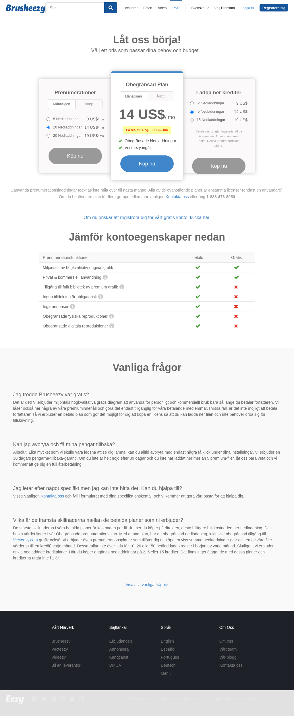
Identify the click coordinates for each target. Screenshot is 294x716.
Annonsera (119, 649)
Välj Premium (224, 8)
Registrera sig (273, 8)
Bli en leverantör (65, 665)
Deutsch (168, 665)
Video (162, 8)
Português (170, 657)
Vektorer (131, 8)
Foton (147, 8)
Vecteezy (59, 649)
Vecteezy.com (25, 540)
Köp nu (147, 164)
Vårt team (228, 649)
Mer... (166, 673)
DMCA (115, 665)
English (167, 641)
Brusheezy (60, 641)
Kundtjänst (118, 657)
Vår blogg (228, 657)
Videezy (58, 657)
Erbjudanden (120, 641)
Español (168, 649)
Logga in (247, 8)
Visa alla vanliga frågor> (147, 584)
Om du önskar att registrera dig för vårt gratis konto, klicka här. (147, 217)
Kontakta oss (177, 196)
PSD (176, 8)
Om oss (226, 641)
